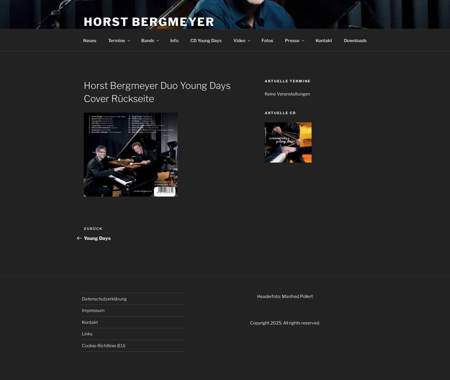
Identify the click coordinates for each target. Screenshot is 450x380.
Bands (150, 40)
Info (174, 40)
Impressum (93, 310)
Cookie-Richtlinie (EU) (103, 345)
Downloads (355, 40)
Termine (119, 40)
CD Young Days (206, 40)
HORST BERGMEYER (149, 22)
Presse (295, 40)
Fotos (267, 40)
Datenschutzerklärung (104, 298)
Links (87, 333)
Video (242, 40)
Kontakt (324, 40)
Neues (89, 40)
